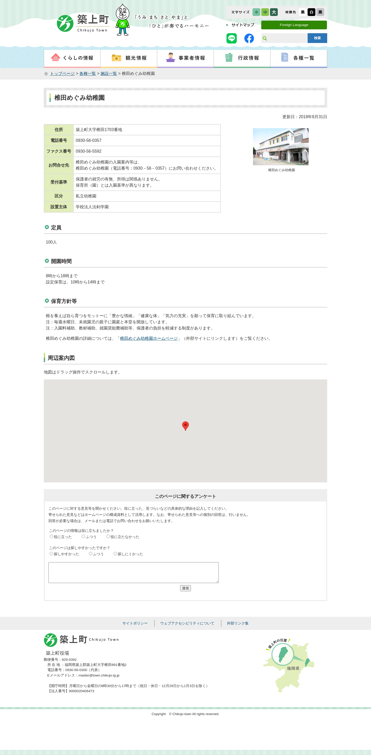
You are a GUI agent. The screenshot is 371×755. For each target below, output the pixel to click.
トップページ (62, 73)
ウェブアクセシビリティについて (187, 627)
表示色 (290, 12)
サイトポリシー (135, 627)
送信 (185, 592)
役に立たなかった (125, 537)
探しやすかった (66, 554)
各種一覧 (87, 73)
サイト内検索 (265, 38)
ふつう (91, 537)
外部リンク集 (238, 627)
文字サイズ (240, 12)
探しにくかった (130, 554)
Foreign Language (294, 25)
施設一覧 (108, 73)
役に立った (63, 537)
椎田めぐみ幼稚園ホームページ (149, 338)
